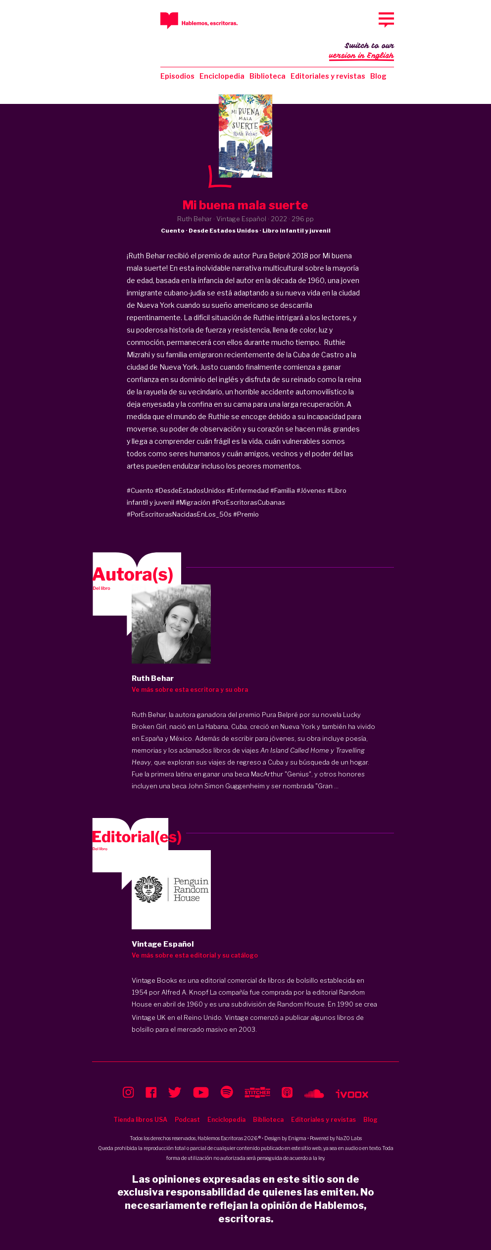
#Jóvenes (311, 490)
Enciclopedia (222, 76)
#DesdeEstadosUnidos (190, 490)
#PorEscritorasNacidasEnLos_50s (179, 514)
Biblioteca (267, 76)
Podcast (187, 1119)
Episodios (177, 76)
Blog (378, 76)
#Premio (246, 514)
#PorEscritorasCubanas (248, 502)
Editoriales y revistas (328, 76)
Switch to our (361, 51)
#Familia (282, 490)
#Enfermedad (248, 490)
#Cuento (140, 490)
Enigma (297, 1138)
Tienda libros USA (140, 1119)
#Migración (193, 502)
